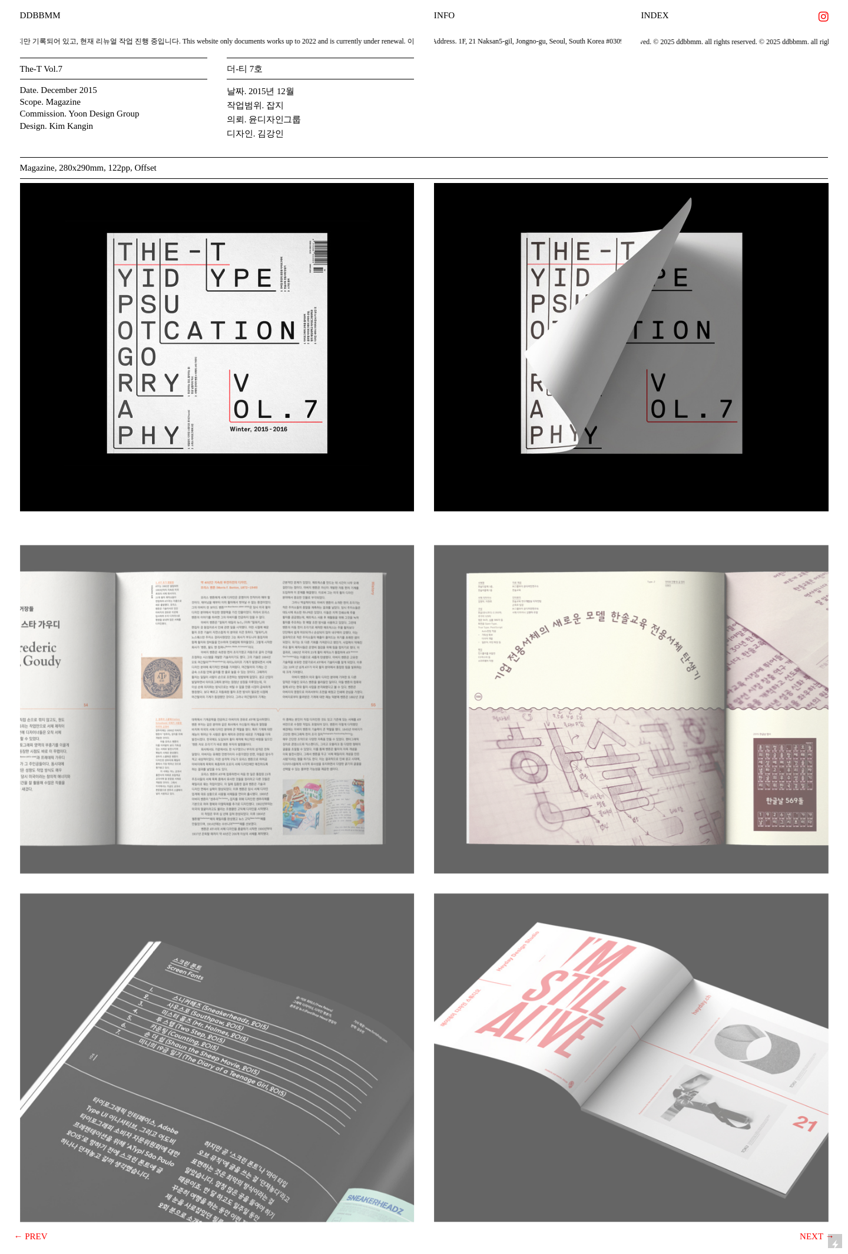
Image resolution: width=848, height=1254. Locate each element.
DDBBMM (40, 15)
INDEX (654, 15)
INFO (444, 15)
